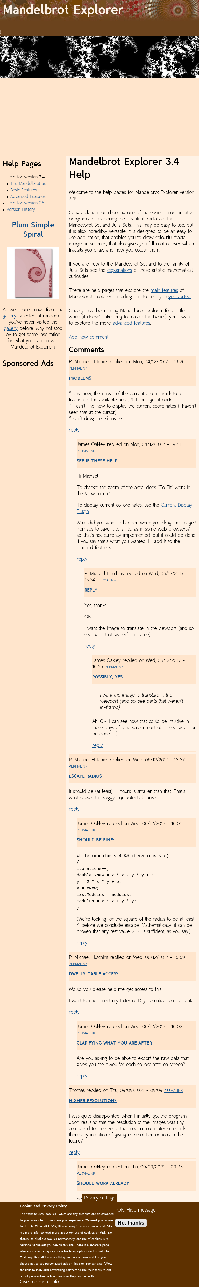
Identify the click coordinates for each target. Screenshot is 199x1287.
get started (179, 297)
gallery (9, 316)
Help (171, 26)
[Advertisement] (99, 117)
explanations (119, 270)
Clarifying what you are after (114, 1043)
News (107, 26)
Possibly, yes (107, 677)
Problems (80, 378)
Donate (155, 26)
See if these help (97, 461)
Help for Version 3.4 (25, 177)
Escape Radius (85, 776)
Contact (187, 26)
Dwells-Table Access (93, 974)
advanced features (131, 323)
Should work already (103, 1183)
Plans (122, 26)
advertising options (74, 1251)
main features (164, 290)
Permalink (78, 369)
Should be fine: (95, 840)
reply (74, 430)
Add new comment (88, 337)
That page (26, 1257)
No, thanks (131, 1223)
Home (67, 26)
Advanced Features (28, 196)
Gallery (138, 26)
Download (87, 26)
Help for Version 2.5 (25, 203)
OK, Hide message (136, 1210)
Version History (20, 209)
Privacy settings (99, 1198)
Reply (90, 590)
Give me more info (39, 1282)
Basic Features (23, 190)
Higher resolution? (93, 1101)
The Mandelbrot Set (29, 183)
